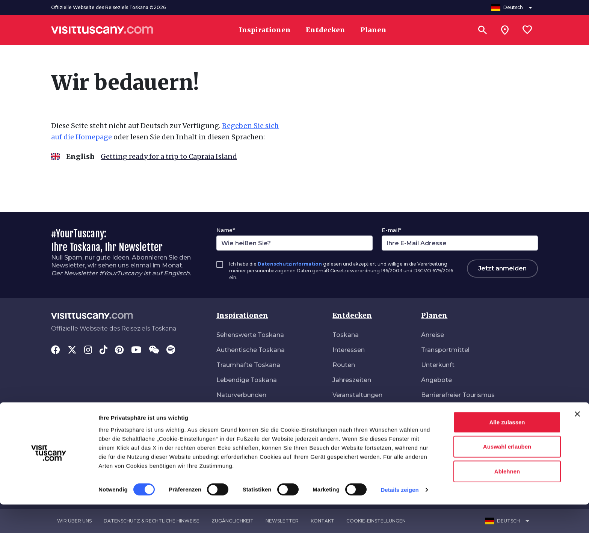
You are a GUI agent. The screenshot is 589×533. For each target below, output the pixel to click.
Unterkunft (438, 364)
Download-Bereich (449, 410)
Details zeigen (399, 518)
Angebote (436, 380)
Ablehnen (507, 499)
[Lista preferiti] (527, 30)
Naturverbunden (241, 395)
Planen (434, 315)
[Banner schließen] (577, 442)
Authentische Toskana (250, 349)
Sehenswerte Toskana (250, 334)
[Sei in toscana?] (504, 30)
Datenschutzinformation (290, 264)
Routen (343, 364)
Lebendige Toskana (246, 380)
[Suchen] (482, 30)
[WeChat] (154, 350)
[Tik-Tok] (103, 350)
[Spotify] (170, 350)
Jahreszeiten (351, 380)
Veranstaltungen (357, 395)
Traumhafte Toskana (248, 364)
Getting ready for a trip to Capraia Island (169, 156)
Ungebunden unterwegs (253, 410)
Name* (225, 230)
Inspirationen (242, 315)
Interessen (348, 349)
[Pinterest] (119, 350)
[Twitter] (72, 350)
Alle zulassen (507, 450)
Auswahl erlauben (507, 475)
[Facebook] (55, 350)
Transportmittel (445, 349)
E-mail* (391, 230)
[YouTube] (136, 350)
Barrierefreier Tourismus (458, 395)
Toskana (345, 334)
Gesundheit (438, 425)
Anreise (432, 334)
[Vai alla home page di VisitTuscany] (102, 30)
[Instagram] (88, 350)
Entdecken (352, 315)
